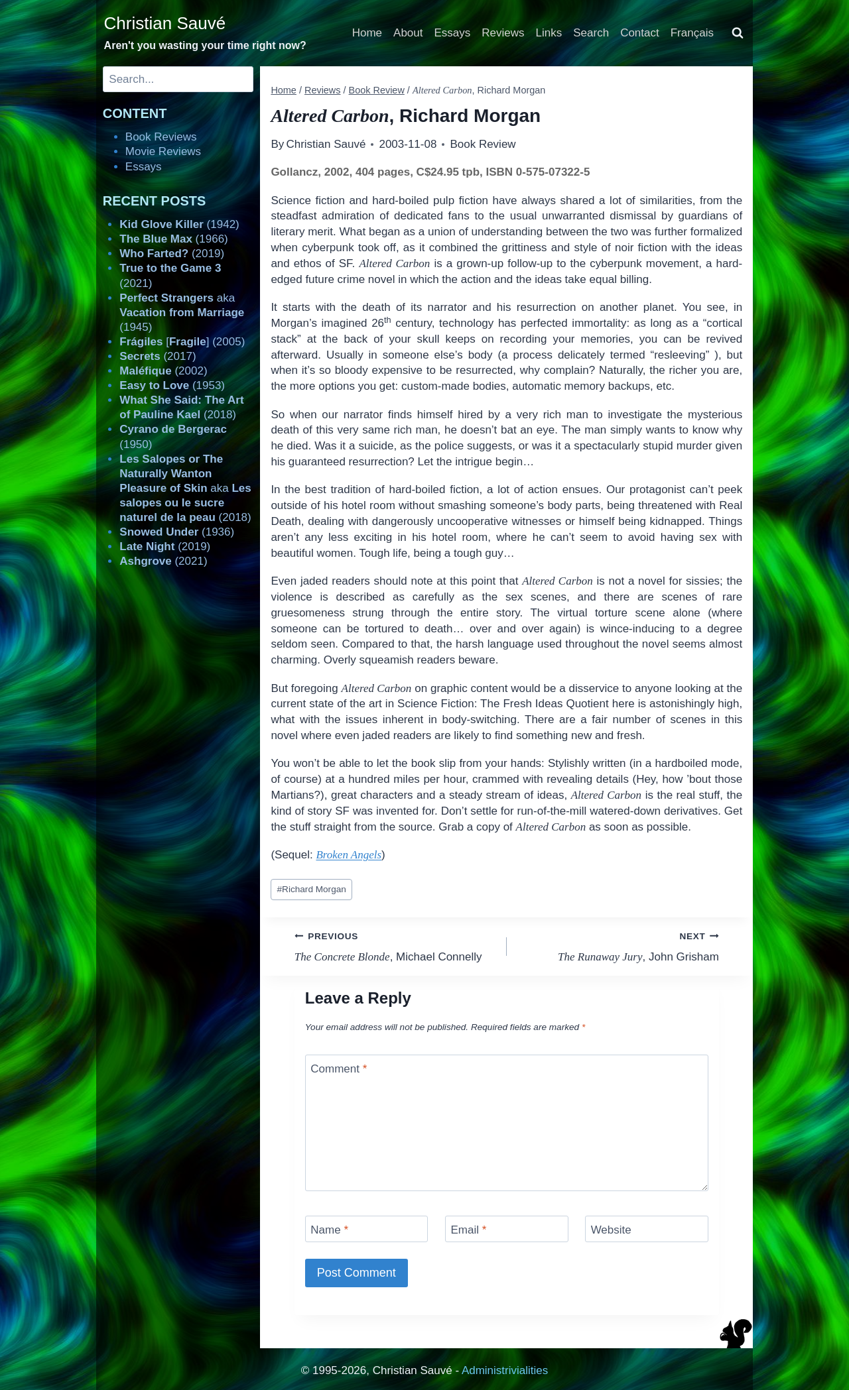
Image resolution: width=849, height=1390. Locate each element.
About (408, 33)
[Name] (366, 1229)
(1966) (173, 239)
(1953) (172, 385)
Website (611, 1230)
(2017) (157, 356)
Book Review (482, 144)
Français (692, 33)
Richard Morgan (311, 889)
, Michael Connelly (394, 945)
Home (367, 33)
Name (329, 1230)
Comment (338, 1069)
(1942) (179, 224)
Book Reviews (161, 137)
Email (468, 1230)
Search (591, 33)
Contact (639, 33)
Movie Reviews (163, 151)
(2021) (163, 561)
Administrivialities (505, 1370)
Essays (452, 33)
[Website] (646, 1229)
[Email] (506, 1229)
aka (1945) (181, 312)
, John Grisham (618, 945)
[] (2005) (182, 341)
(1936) (176, 532)
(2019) (171, 253)
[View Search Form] (738, 33)
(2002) (163, 371)
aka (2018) (185, 488)
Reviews (503, 33)
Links (549, 33)
